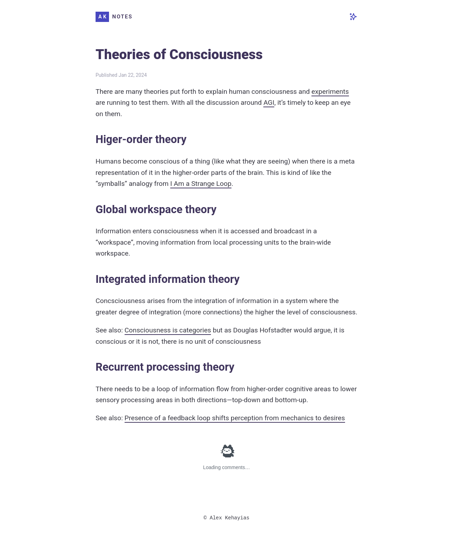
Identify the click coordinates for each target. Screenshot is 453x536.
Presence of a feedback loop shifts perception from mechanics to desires (235, 418)
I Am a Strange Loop (200, 183)
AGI (268, 102)
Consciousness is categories (168, 330)
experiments (330, 91)
